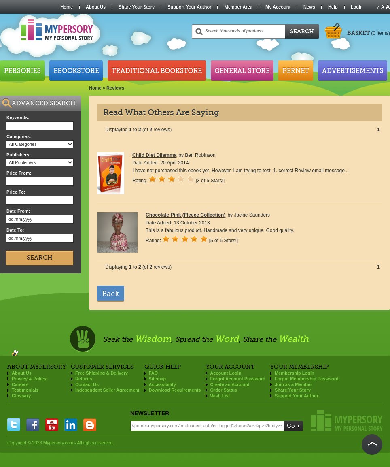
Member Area (238, 6)
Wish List (220, 395)
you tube (51, 424)
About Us (96, 6)
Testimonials (25, 390)
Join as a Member (293, 384)
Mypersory (347, 420)
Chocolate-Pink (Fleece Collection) (185, 215)
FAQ (153, 373)
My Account (277, 6)
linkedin (70, 424)
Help (333, 6)
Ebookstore (76, 70)
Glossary (21, 395)
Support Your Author (189, 6)
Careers (20, 384)
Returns (83, 378)
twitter (13, 424)
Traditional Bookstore (157, 70)
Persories (22, 70)
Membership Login (294, 373)
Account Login (226, 373)
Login (357, 6)
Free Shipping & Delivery (101, 373)
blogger (89, 424)
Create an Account (230, 384)
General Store (242, 70)
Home (66, 6)
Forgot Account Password (238, 378)
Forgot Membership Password (307, 378)
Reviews (115, 87)
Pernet (295, 70)
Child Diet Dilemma (154, 155)
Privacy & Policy (29, 378)
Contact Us (87, 384)
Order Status (223, 390)
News (309, 6)
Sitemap (157, 378)
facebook (32, 424)
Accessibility (162, 384)
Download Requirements (175, 390)
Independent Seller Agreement (107, 390)
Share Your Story (137, 6)
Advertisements (352, 70)
